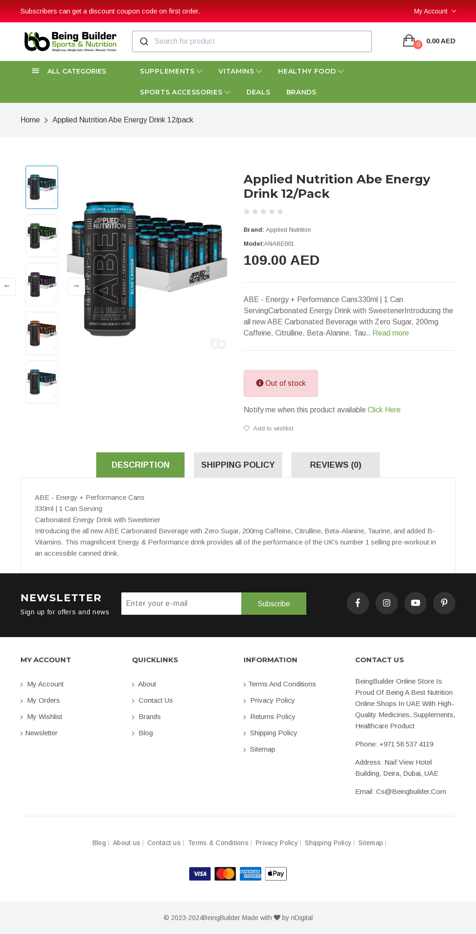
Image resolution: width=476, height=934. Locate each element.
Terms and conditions (280, 684)
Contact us (152, 700)
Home (30, 120)
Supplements (171, 71)
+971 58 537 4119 (406, 744)
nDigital (302, 917)
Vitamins (240, 71)
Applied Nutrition (288, 229)
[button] (70, 71)
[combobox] (252, 41)
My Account (431, 11)
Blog (142, 733)
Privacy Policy (269, 700)
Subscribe (274, 604)
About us (126, 843)
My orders (40, 700)
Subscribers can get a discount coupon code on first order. (110, 11)
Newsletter (39, 733)
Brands (301, 92)
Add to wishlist (268, 428)
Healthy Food (311, 71)
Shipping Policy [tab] (238, 465)
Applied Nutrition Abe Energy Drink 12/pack (123, 120)
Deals (258, 92)
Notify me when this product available (322, 410)
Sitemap (259, 749)
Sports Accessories (185, 92)
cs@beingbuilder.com (411, 791)
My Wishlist (41, 716)
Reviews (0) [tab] (335, 465)
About (144, 684)
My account (42, 684)
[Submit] (143, 41)
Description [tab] (141, 465)
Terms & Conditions (218, 843)
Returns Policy (270, 716)
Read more (390, 333)
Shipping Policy (271, 733)
